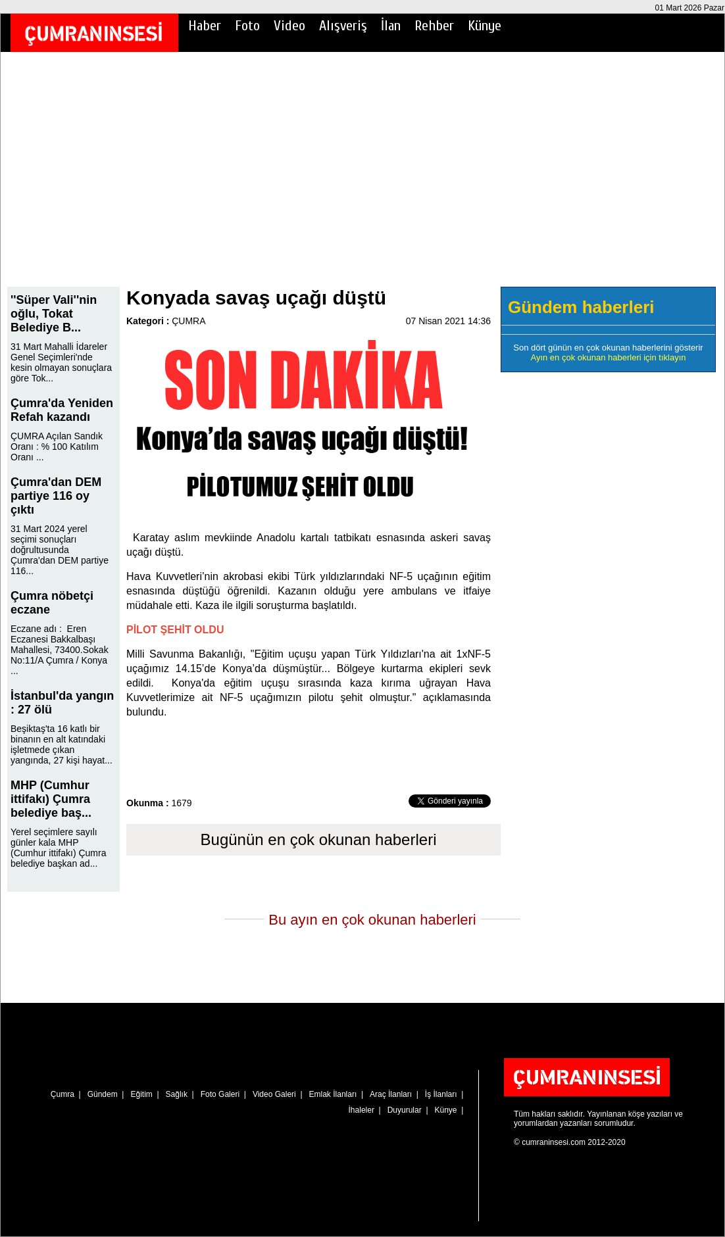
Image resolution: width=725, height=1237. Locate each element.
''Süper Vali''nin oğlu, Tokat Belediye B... (54, 313)
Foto (247, 25)
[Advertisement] (362, 178)
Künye (484, 25)
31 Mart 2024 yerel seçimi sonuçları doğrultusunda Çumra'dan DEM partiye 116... (60, 549)
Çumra (62, 1094)
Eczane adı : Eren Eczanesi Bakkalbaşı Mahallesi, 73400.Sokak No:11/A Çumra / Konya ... (60, 649)
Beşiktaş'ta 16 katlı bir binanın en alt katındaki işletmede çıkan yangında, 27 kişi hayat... (62, 744)
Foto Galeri (220, 1094)
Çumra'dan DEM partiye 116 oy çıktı (56, 495)
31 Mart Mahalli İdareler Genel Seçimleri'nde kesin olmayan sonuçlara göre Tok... (61, 362)
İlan (391, 25)
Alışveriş (343, 25)
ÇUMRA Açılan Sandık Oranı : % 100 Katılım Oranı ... (57, 446)
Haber (204, 25)
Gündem (103, 1094)
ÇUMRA (188, 321)
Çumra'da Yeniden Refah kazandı (62, 410)
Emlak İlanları (333, 1094)
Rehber (434, 25)
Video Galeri (274, 1094)
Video (289, 25)
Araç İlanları (391, 1094)
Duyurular (405, 1110)
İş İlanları (441, 1094)
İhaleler (361, 1110)
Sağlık (177, 1094)
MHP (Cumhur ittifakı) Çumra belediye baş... (51, 799)
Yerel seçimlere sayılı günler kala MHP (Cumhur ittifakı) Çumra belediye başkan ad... (58, 848)
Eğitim (141, 1094)
